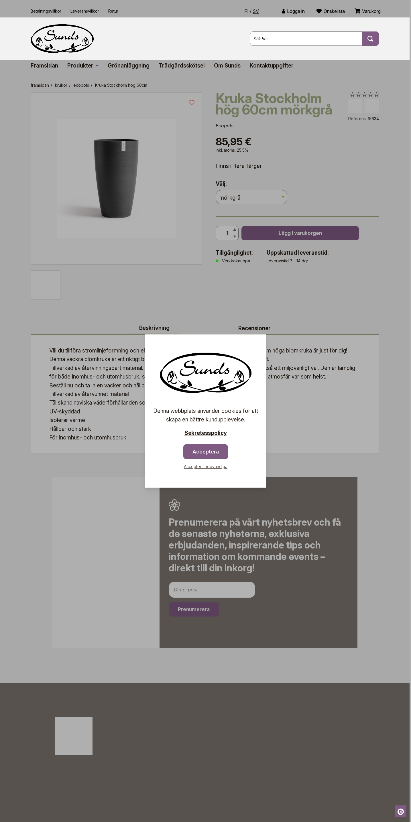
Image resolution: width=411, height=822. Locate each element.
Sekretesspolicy (205, 432)
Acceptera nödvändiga (205, 466)
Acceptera (205, 452)
